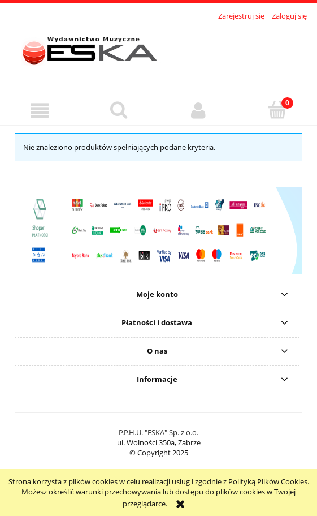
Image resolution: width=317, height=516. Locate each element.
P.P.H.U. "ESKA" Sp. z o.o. (158, 432)
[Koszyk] (277, 109)
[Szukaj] (118, 109)
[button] (39, 110)
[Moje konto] (198, 110)
